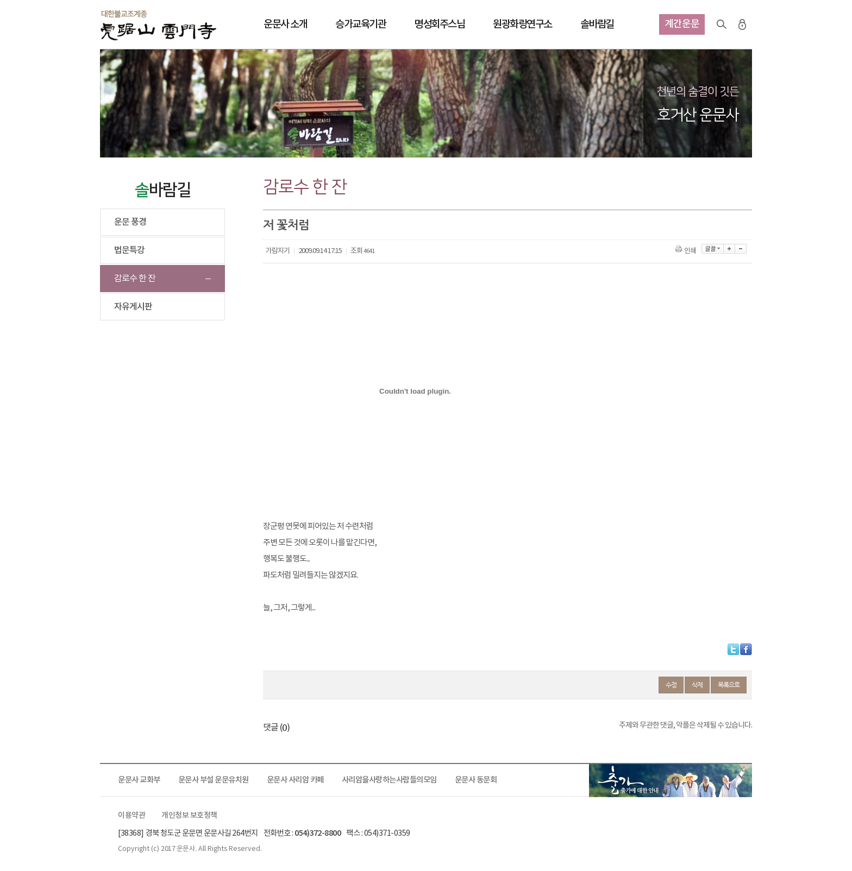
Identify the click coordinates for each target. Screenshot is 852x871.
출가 (670, 780)
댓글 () (276, 728)
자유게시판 (133, 307)
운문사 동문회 (476, 780)
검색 (721, 24)
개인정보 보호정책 (189, 815)
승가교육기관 (360, 24)
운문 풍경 (130, 222)
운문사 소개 (285, 24)
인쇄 (686, 251)
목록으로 (729, 685)
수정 (671, 685)
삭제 (697, 685)
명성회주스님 (439, 24)
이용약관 (131, 815)
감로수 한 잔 (134, 278)
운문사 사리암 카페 (295, 780)
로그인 (742, 24)
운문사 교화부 (139, 780)
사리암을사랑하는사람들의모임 (389, 780)
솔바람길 (597, 24)
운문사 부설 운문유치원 (213, 780)
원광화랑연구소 (522, 24)
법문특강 (129, 250)
